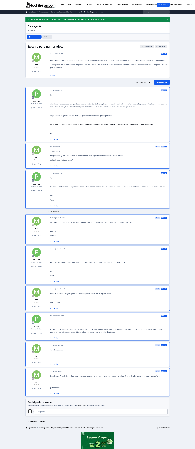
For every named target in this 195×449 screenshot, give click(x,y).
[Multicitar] (50, 139)
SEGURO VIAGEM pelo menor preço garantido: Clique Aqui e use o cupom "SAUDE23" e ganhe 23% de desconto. (66, 19)
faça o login (82, 405)
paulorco (36, 101)
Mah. (37, 65)
